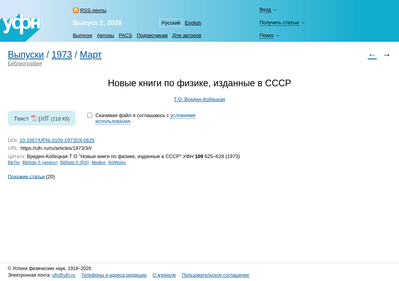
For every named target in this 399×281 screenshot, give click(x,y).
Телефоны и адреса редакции (114, 275)
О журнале (164, 275)
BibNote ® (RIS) (74, 162)
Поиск (266, 35)
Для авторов (186, 35)
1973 (61, 55)
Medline (99, 162)
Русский (171, 23)
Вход (265, 9)
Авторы (105, 35)
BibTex (14, 162)
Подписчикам (152, 35)
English (193, 23)
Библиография (25, 63)
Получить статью (279, 22)
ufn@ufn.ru (64, 275)
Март (91, 55)
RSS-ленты (93, 10)
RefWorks (117, 162)
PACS (125, 35)
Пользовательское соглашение (215, 275)
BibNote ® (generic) (40, 162)
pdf (43, 118)
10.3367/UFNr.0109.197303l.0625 (57, 140)
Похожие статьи (26, 176)
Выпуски (82, 35)
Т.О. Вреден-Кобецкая (199, 99)
